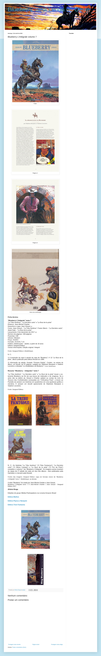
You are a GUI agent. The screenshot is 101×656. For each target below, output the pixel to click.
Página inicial (35, 644)
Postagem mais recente (14, 644)
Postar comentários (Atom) (19, 647)
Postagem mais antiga (57, 644)
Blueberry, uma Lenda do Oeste (49, 9)
